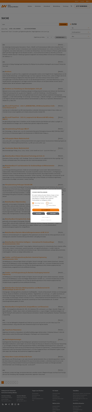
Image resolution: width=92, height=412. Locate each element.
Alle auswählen (45, 210)
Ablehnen (38, 213)
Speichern (53, 213)
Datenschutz (48, 220)
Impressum (43, 220)
